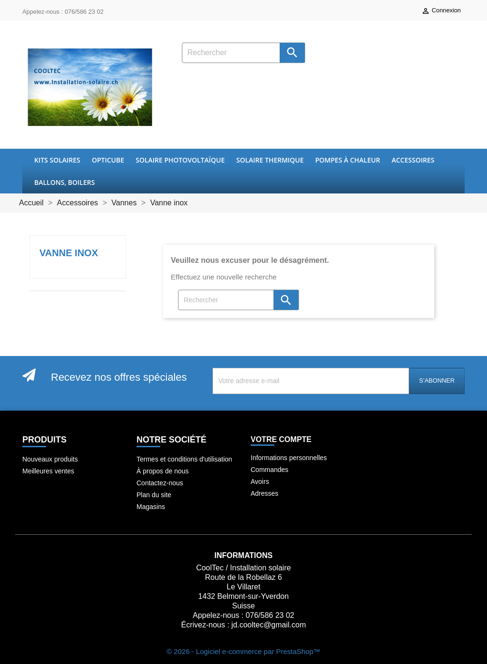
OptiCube (108, 159)
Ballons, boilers (64, 182)
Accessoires (412, 159)
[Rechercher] (243, 52)
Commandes (269, 469)
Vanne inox (68, 253)
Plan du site (153, 495)
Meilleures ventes (48, 471)
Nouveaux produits (50, 459)
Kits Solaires (57, 159)
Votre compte (281, 439)
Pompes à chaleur (347, 159)
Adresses (264, 493)
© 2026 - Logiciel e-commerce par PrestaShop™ (243, 651)
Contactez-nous (159, 483)
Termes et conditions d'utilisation (184, 459)
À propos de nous (162, 471)
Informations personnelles (289, 458)
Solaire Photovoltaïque (180, 159)
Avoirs (260, 481)
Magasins (150, 506)
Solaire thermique (270, 159)
